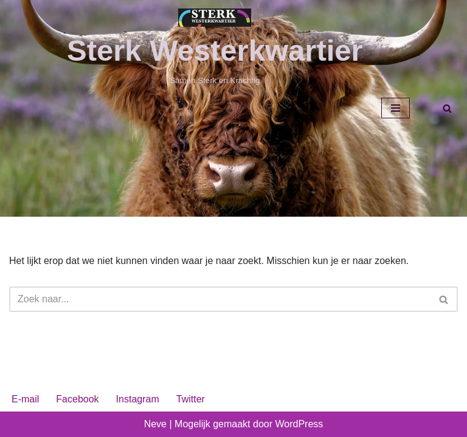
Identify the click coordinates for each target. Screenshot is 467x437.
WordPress (299, 424)
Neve (155, 424)
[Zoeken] (447, 108)
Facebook (77, 399)
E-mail (25, 399)
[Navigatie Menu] (395, 108)
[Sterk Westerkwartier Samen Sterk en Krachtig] (215, 47)
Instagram (137, 399)
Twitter (190, 399)
